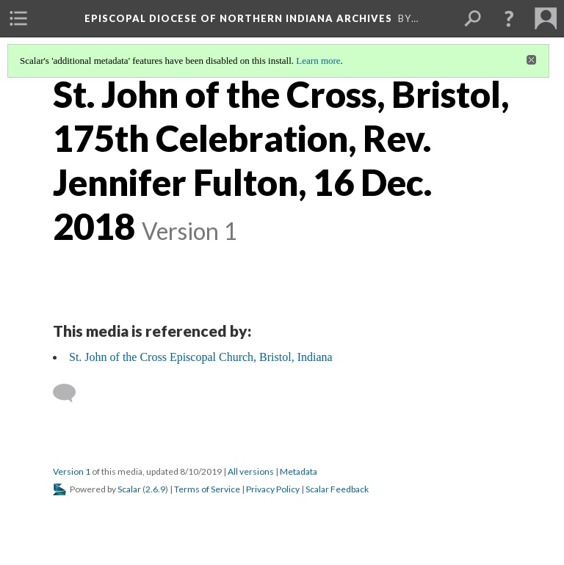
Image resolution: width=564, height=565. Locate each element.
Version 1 (71, 471)
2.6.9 (155, 489)
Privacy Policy (273, 489)
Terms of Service (207, 489)
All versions (251, 471)
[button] (509, 18)
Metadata (298, 471)
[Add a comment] (71, 393)
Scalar (129, 489)
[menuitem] (18, 18)
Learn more (318, 60)
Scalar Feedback (337, 489)
